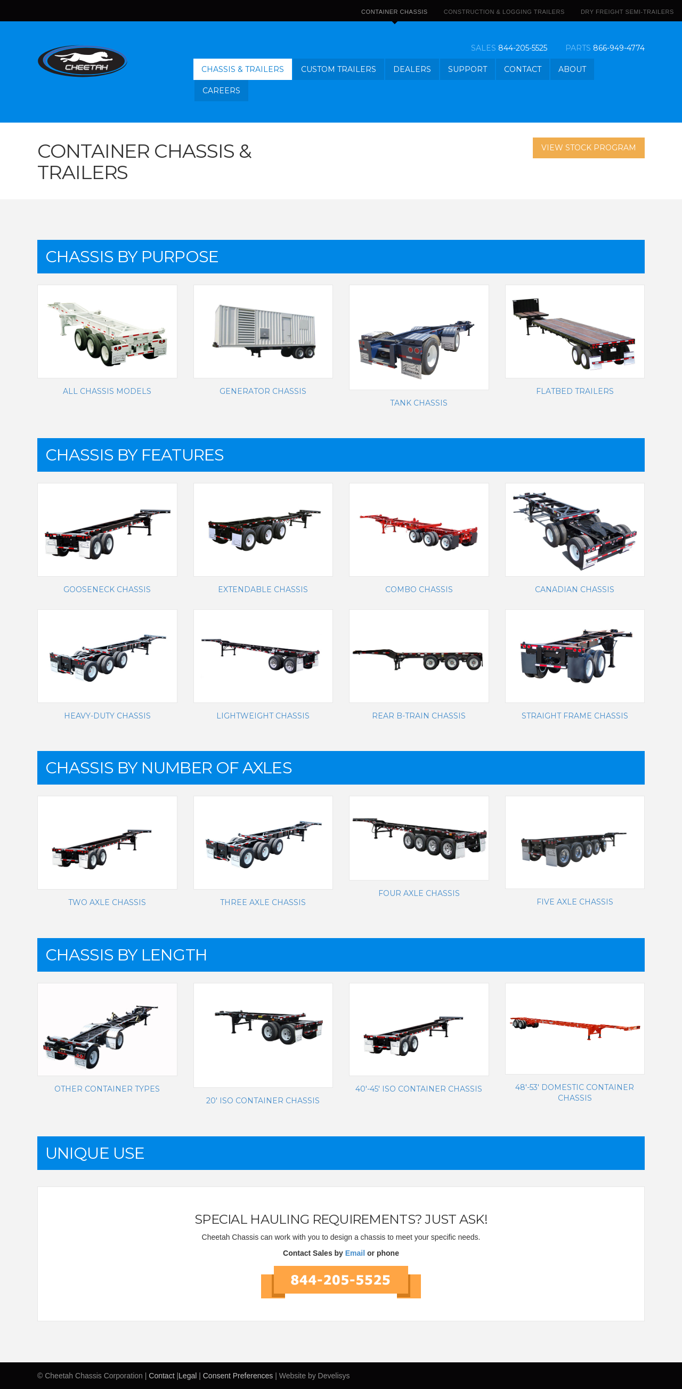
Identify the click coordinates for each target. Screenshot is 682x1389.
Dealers (412, 69)
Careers (221, 90)
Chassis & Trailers (242, 69)
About (572, 69)
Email (355, 1253)
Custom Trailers (338, 69)
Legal (187, 1375)
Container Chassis (394, 15)
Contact (522, 69)
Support (467, 69)
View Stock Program (588, 147)
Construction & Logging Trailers (504, 12)
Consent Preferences (238, 1375)
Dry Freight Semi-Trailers (627, 12)
